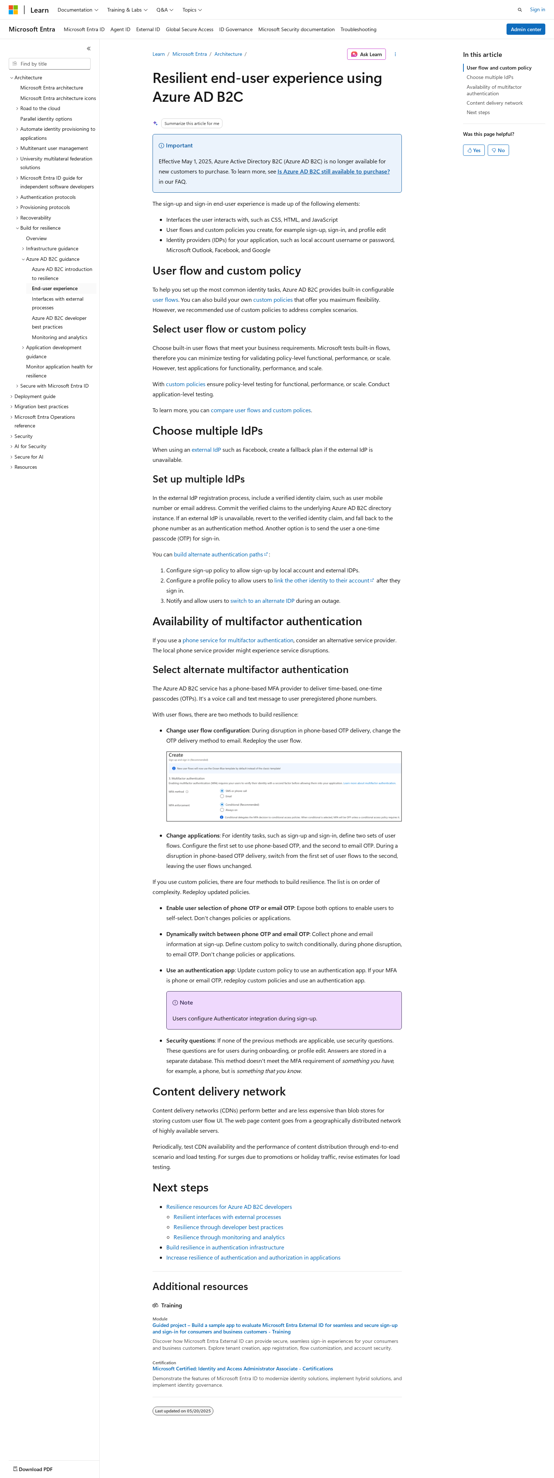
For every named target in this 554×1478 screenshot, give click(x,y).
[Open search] (520, 9)
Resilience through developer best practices (228, 1227)
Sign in (537, 9)
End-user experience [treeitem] (55, 288)
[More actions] (395, 54)
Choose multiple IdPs (490, 77)
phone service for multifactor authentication (238, 640)
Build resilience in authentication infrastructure (225, 1247)
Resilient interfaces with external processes (227, 1216)
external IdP (206, 449)
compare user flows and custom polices (261, 410)
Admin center (526, 29)
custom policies (273, 299)
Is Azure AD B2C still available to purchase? (334, 171)
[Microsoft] (13, 9)
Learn (159, 53)
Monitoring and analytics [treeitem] (59, 337)
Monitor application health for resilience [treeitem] (59, 371)
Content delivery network (495, 102)
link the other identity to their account (321, 580)
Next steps (478, 112)
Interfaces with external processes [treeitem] (57, 303)
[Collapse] (88, 48)
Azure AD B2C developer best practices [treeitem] (59, 322)
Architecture (228, 53)
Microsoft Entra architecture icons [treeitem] (58, 98)
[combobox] (50, 64)
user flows (165, 299)
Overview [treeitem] (36, 238)
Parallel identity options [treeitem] (46, 118)
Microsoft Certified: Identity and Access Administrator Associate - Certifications (243, 1368)
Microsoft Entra (189, 53)
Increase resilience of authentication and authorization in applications (253, 1257)
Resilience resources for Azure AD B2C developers (229, 1206)
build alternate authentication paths (218, 554)
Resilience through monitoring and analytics (229, 1237)
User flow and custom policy (499, 67)
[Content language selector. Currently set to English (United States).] (42, 1467)
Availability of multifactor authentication (494, 90)
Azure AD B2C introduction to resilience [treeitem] (62, 273)
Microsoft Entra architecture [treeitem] (51, 87)
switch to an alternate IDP (262, 600)
